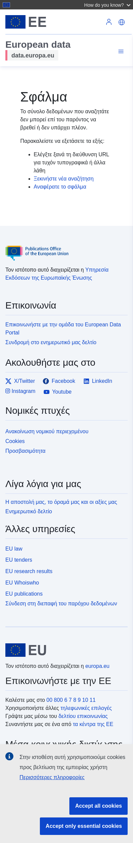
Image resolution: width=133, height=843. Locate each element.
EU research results (29, 571)
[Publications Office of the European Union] (63, 248)
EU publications (24, 594)
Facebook (59, 381)
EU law (13, 549)
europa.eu (97, 666)
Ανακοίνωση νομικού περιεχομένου (46, 431)
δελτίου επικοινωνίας (83, 716)
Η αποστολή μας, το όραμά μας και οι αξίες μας (61, 502)
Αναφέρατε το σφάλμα (60, 187)
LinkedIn (98, 381)
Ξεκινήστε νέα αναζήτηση (64, 179)
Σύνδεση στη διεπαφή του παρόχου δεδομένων (61, 603)
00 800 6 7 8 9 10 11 (71, 700)
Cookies (15, 441)
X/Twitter (20, 381)
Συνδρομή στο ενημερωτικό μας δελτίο (50, 342)
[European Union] (64, 650)
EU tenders (18, 560)
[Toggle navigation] (120, 52)
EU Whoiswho (22, 583)
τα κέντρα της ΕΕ (93, 724)
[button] (108, 4)
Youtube (58, 392)
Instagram (20, 391)
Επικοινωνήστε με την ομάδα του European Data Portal (63, 328)
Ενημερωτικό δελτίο (28, 511)
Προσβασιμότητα (25, 451)
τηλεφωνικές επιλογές (86, 708)
